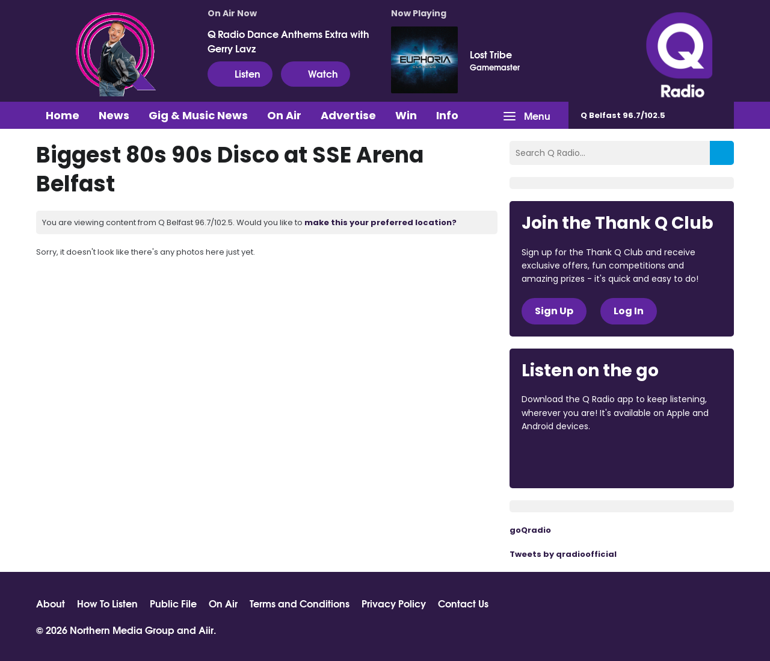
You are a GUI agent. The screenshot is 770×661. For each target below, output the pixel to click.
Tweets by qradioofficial (563, 554)
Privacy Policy (394, 603)
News (114, 115)
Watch (315, 73)
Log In (629, 311)
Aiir (206, 629)
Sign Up (554, 311)
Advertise (348, 115)
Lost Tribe (491, 54)
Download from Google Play (669, 459)
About (50, 603)
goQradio (530, 530)
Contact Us (463, 603)
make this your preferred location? (380, 222)
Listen (240, 73)
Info (447, 115)
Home (62, 115)
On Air (284, 115)
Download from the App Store (568, 459)
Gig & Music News (198, 115)
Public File (173, 603)
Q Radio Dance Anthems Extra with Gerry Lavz (288, 40)
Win (406, 115)
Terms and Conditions (300, 603)
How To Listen (107, 603)
